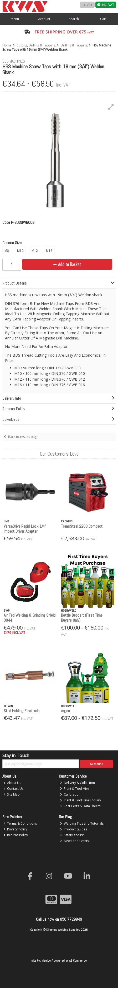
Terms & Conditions (20, 823)
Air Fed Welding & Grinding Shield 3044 (29, 617)
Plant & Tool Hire (74, 788)
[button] (111, 107)
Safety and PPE (72, 835)
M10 (20, 250)
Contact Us (13, 788)
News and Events (74, 841)
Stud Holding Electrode (21, 710)
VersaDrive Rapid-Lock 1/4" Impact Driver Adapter (25, 528)
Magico (46, 960)
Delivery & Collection (77, 783)
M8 (6, 250)
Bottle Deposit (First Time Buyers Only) (81, 617)
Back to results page (23, 436)
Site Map (11, 794)
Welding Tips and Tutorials (82, 823)
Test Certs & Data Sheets (80, 806)
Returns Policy (15, 835)
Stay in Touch (15, 755)
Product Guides (73, 829)
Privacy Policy (15, 829)
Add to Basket (67, 264)
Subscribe (96, 764)
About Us (12, 783)
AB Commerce (78, 960)
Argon (65, 710)
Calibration (70, 794)
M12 (35, 250)
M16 (49, 250)
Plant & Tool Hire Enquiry (80, 800)
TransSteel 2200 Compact (81, 526)
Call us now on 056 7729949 (59, 919)
